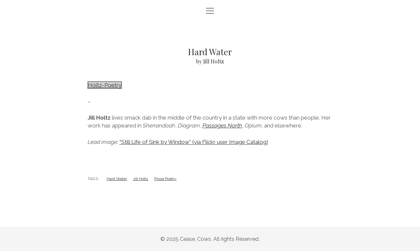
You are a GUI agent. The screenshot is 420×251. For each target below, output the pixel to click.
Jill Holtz (140, 178)
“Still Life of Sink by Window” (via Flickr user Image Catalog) (193, 142)
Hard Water (117, 178)
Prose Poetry (165, 178)
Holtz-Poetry (104, 85)
